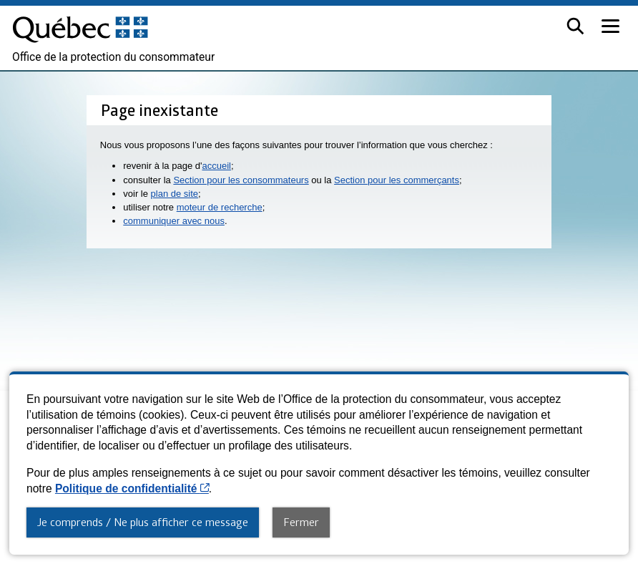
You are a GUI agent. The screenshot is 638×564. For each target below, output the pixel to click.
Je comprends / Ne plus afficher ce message (142, 522)
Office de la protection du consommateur (113, 57)
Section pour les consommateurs (240, 180)
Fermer (301, 522)
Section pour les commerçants (396, 180)
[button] (575, 26)
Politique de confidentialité (132, 488)
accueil (216, 165)
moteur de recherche (219, 207)
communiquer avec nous (174, 220)
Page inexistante (159, 109)
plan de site (175, 193)
